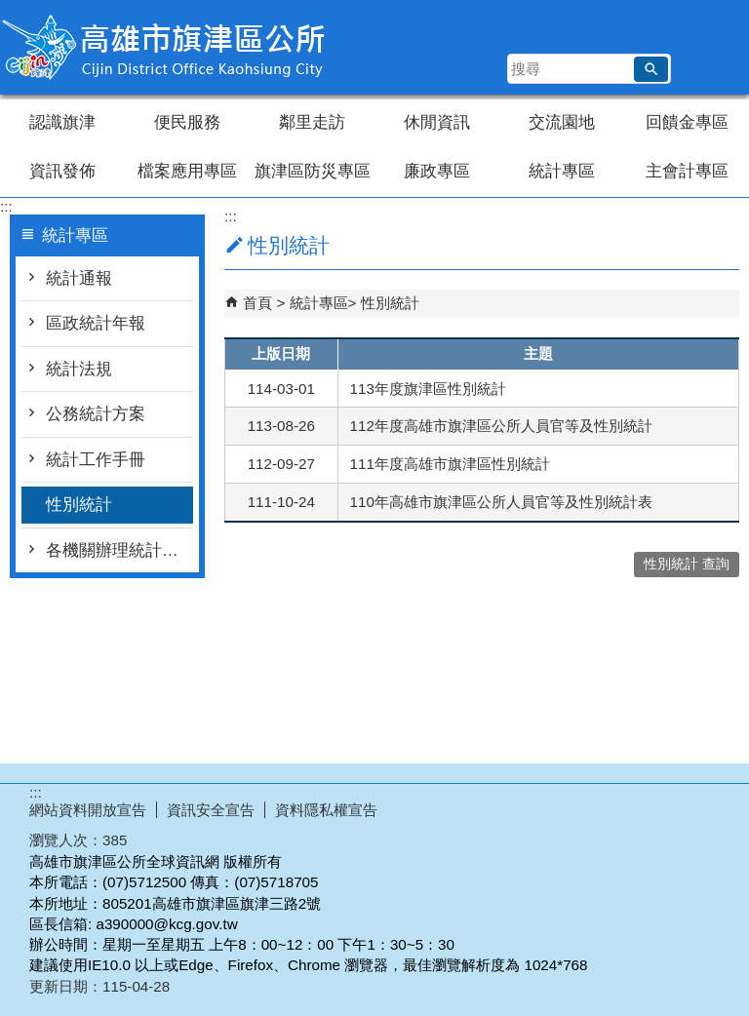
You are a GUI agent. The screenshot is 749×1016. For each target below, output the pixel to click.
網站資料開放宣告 (87, 809)
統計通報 (79, 278)
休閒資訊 (437, 122)
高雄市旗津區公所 (165, 47)
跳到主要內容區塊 (10, 10)
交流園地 (562, 122)
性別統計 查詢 (686, 564)
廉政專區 (437, 171)
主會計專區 (687, 171)
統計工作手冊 (95, 459)
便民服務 (187, 122)
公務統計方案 (95, 414)
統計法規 (79, 369)
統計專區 (562, 171)
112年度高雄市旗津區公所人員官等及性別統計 (501, 425)
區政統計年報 (95, 323)
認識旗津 (62, 122)
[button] (651, 69)
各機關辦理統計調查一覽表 (119, 550)
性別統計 (79, 504)
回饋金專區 (687, 122)
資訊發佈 (62, 171)
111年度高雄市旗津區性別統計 (450, 463)
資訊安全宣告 (211, 809)
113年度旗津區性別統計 (428, 388)
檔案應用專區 (187, 171)
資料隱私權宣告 (326, 809)
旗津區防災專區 (313, 171)
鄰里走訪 (312, 122)
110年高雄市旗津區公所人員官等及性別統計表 (501, 501)
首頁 (257, 302)
